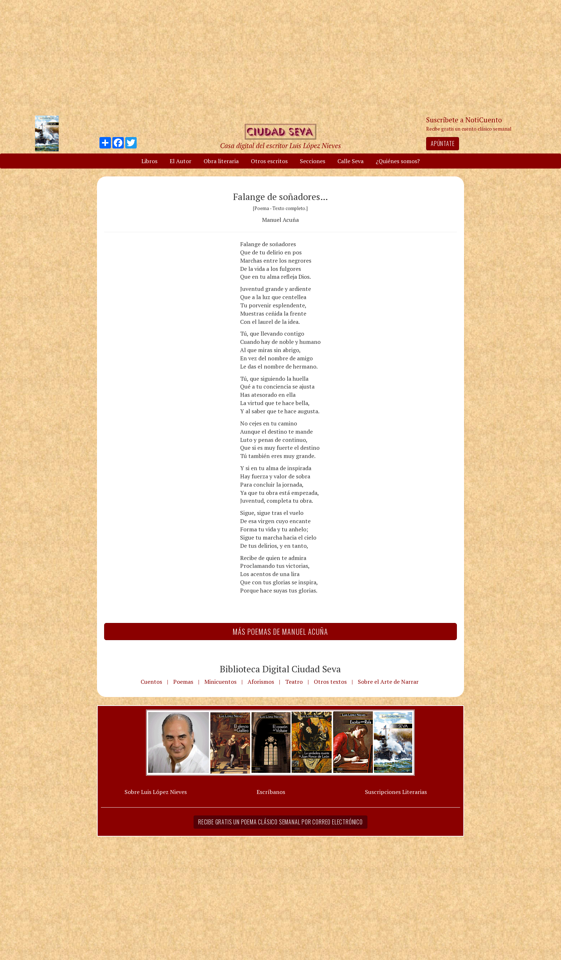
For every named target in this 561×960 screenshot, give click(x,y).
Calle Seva (350, 161)
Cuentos (151, 682)
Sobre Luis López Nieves (156, 792)
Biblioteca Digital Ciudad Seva (280, 669)
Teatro (294, 682)
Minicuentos (220, 682)
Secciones (312, 161)
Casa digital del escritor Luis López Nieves (280, 145)
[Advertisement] (280, 57)
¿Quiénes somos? (398, 161)
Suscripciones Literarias (396, 792)
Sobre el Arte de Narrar (388, 682)
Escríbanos (271, 792)
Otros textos (330, 682)
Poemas (183, 682)
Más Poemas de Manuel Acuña (280, 631)
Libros (149, 161)
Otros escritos (269, 161)
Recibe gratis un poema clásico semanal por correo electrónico (280, 822)
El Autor (180, 161)
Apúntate (442, 143)
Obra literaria (221, 161)
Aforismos (261, 682)
